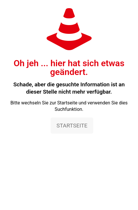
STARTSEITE (72, 125)
